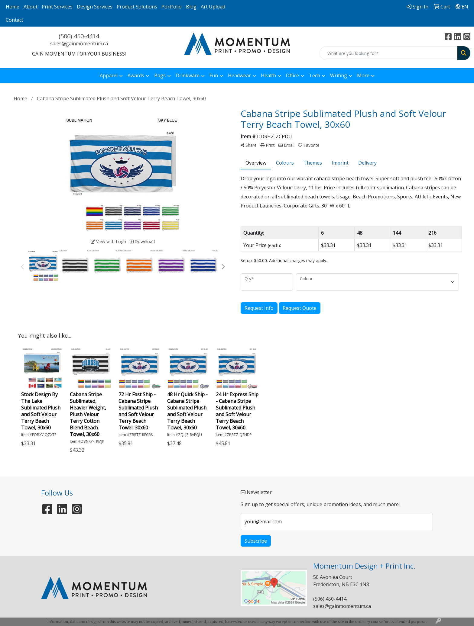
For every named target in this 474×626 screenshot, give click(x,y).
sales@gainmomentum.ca (79, 43)
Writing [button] (338, 75)
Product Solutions (137, 6)
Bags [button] (160, 75)
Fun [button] (213, 75)
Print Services (57, 6)
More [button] (363, 75)
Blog (191, 6)
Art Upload (213, 6)
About (30, 6)
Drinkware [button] (188, 75)
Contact (14, 20)
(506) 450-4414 (79, 36)
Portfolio (171, 6)
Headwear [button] (239, 75)
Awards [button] (136, 75)
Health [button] (268, 75)
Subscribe (256, 541)
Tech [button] (314, 75)
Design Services (94, 6)
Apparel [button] (109, 75)
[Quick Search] (389, 53)
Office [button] (292, 75)
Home (12, 6)
